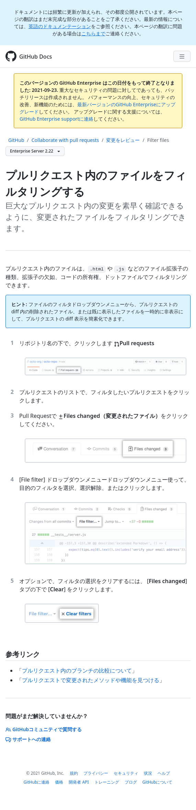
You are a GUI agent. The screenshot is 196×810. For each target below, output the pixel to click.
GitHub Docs (35, 56)
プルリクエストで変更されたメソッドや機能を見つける (90, 680)
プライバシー (95, 773)
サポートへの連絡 (28, 739)
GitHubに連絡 (37, 782)
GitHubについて (157, 782)
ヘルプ (164, 773)
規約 (74, 773)
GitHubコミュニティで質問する (43, 729)
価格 (59, 782)
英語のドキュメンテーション (59, 26)
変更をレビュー (123, 140)
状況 (148, 773)
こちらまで (93, 33)
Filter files (158, 140)
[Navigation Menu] (182, 56)
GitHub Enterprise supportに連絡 (56, 119)
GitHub (16, 140)
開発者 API (79, 782)
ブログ (131, 782)
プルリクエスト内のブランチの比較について (77, 670)
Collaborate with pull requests (65, 140)
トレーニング (106, 782)
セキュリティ (126, 773)
